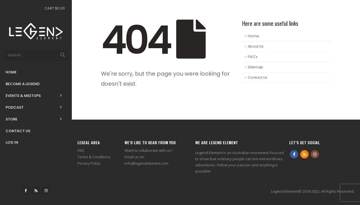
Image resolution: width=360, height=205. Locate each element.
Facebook (294, 154)
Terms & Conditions (94, 156)
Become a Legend (23, 84)
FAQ (80, 150)
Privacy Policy (88, 163)
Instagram (315, 154)
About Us (255, 46)
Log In (12, 142)
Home (11, 72)
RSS (304, 154)
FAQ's (253, 56)
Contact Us (18, 131)
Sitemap (255, 67)
